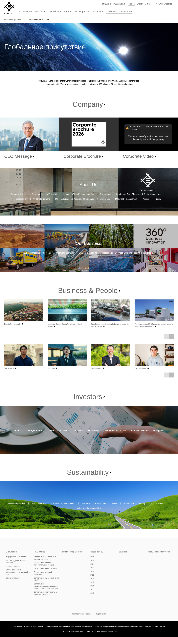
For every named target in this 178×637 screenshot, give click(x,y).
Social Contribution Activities (88, 508)
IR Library (78, 430)
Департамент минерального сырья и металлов (45, 558)
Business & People (88, 291)
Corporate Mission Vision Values (46, 194)
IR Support (158, 430)
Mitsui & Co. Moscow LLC (113, 4)
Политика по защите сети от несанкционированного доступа (119, 626)
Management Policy (36, 430)
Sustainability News (16, 503)
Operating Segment (64, 253)
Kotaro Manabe (140, 368)
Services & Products (88, 253)
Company (88, 104)
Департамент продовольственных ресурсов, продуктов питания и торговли (46, 586)
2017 (92, 590)
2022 (92, 571)
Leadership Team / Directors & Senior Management (139, 194)
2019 (92, 582)
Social (114, 503)
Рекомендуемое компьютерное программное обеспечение (69, 626)
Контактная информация (155, 626)
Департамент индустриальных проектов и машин (46, 593)
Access (146, 199)
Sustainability (88, 472)
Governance (105, 194)
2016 (92, 593)
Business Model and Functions (37, 253)
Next (171, 336)
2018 (92, 586)
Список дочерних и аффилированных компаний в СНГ (18, 572)
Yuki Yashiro (9, 368)
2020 (92, 579)
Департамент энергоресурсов (45, 568)
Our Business (88, 243)
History (158, 199)
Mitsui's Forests (158, 503)
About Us (88, 184)
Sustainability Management (63, 503)
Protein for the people (12, 324)
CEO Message (18, 156)
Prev (166, 336)
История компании (13, 566)
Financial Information (59, 430)
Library (142, 503)
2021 (92, 575)
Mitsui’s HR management (126, 199)
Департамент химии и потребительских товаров (44, 564)
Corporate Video (138, 156)
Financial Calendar (139, 430)
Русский (131, 4)
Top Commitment (38, 503)
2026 (92, 557)
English (140, 4)
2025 (92, 561)
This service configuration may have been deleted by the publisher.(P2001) (148, 138)
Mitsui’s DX (105, 199)
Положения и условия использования (28, 626)
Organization (21, 199)
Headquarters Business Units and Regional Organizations (127, 253)
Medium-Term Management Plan (80, 194)
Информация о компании (16, 557)
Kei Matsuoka (96, 368)
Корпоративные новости (81, 614)
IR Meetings (93, 430)
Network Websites (164, 4)
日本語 (148, 4)
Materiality (85, 503)
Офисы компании (13, 578)
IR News (18, 430)
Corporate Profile (18, 194)
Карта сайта (101, 614)
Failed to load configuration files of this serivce (149, 128)
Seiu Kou (51, 368)
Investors (87, 397)
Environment (100, 503)
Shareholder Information (115, 430)
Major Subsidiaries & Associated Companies (74, 199)
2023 (92, 568)
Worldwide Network (41, 199)
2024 (92, 564)
